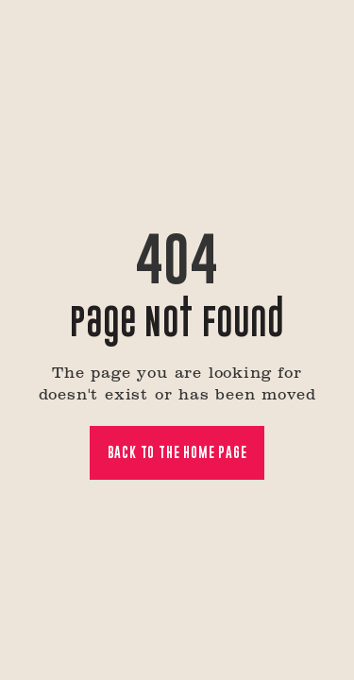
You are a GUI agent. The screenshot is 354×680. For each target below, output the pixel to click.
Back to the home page (177, 452)
